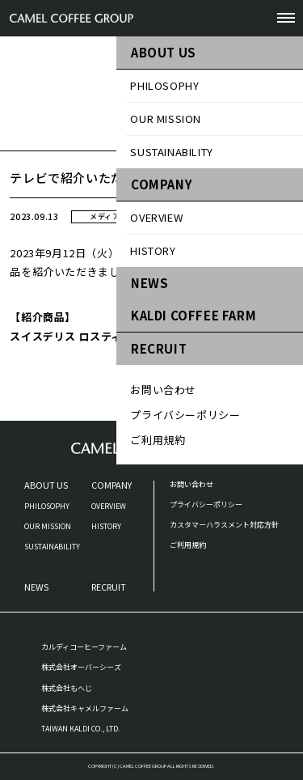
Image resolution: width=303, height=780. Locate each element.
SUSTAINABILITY (52, 546)
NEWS (36, 586)
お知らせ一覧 (265, 140)
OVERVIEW (108, 506)
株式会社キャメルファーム (84, 708)
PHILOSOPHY (46, 506)
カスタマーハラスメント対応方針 (224, 524)
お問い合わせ (191, 484)
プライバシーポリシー (206, 504)
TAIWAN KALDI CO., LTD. (80, 728)
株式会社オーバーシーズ (81, 667)
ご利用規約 (188, 545)
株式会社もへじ (66, 688)
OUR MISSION (47, 526)
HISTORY (106, 526)
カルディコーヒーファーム (84, 647)
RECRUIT (108, 586)
